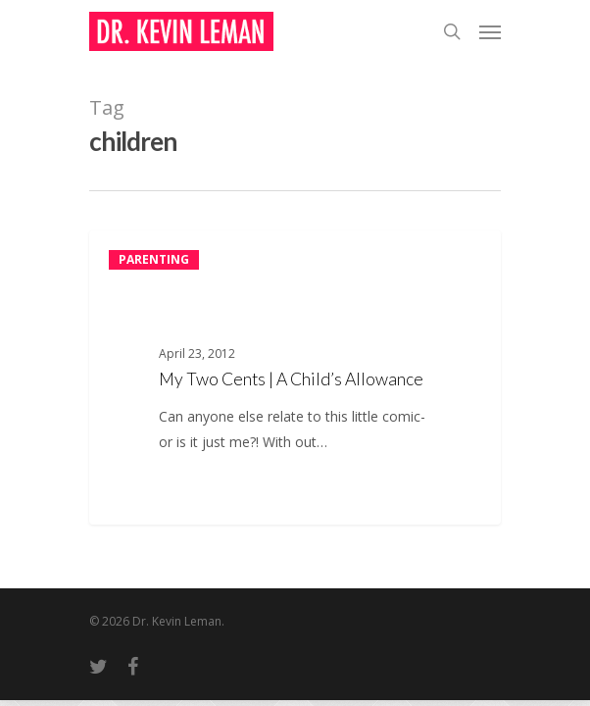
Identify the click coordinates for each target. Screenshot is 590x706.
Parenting (154, 259)
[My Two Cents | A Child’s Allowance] (295, 378)
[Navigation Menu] (490, 31)
